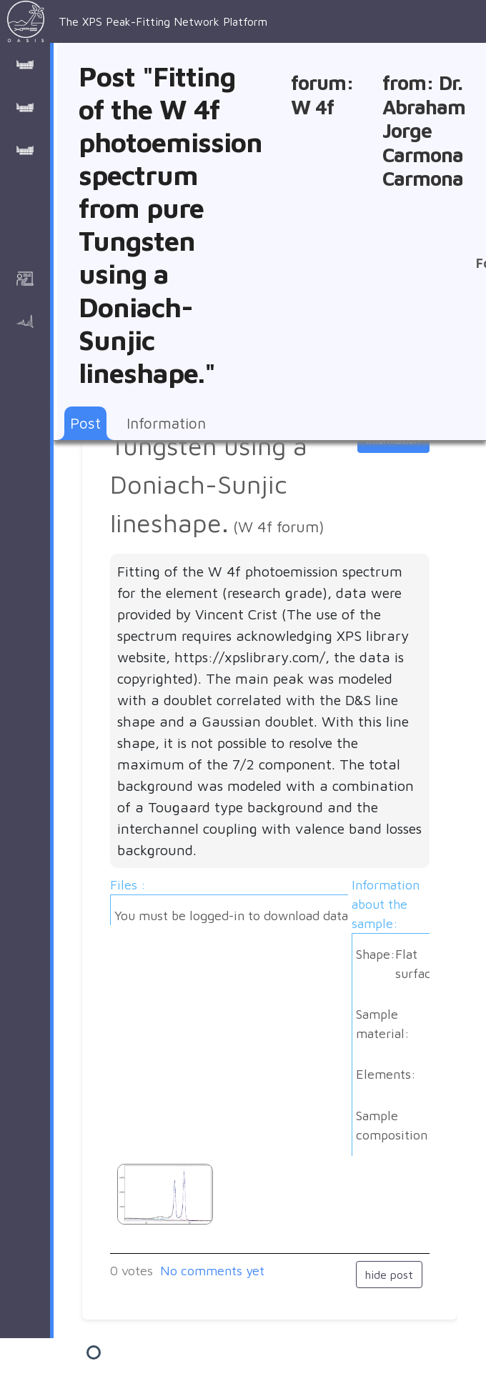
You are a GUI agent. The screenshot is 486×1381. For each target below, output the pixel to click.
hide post (389, 1274)
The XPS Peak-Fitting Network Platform (137, 21)
